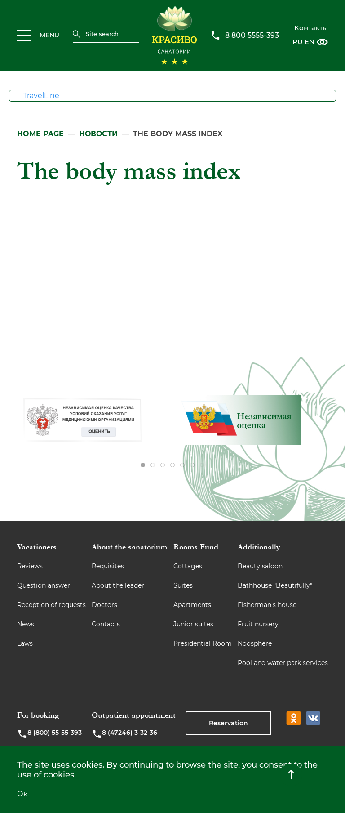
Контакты (311, 28)
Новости (98, 134)
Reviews (30, 566)
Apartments (192, 605)
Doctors (104, 605)
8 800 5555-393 (252, 35)
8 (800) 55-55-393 (49, 733)
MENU (38, 35)
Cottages (187, 566)
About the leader (118, 585)
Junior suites (193, 624)
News (25, 624)
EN (309, 41)
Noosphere (255, 643)
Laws (25, 643)
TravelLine (41, 95)
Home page (40, 134)
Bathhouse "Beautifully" (275, 585)
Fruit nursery (258, 624)
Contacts (106, 624)
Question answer (43, 585)
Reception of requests (51, 605)
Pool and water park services (283, 663)
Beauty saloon (260, 566)
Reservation (228, 723)
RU (297, 41)
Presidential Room (202, 643)
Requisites (108, 566)
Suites (183, 585)
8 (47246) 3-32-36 (124, 733)
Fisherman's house (267, 605)
